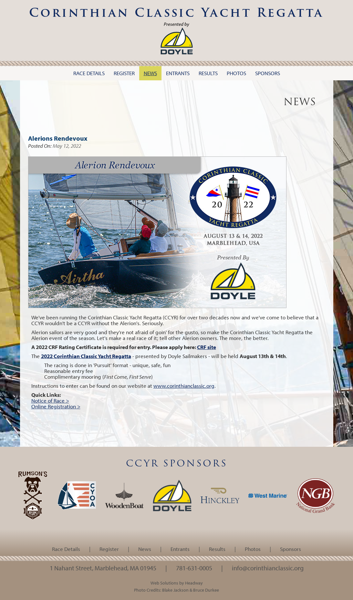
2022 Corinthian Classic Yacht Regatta (86, 356)
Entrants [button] (178, 73)
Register (109, 548)
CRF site (206, 347)
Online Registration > (55, 406)
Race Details (66, 548)
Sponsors (290, 548)
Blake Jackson (175, 590)
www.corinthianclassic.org (183, 385)
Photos (253, 548)
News (144, 548)
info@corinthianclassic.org (268, 568)
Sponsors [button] (267, 73)
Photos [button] (236, 73)
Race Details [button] (89, 73)
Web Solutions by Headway (177, 583)
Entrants (180, 548)
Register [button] (124, 73)
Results (217, 548)
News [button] (150, 73)
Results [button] (208, 73)
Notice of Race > (50, 400)
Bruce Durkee (206, 590)
